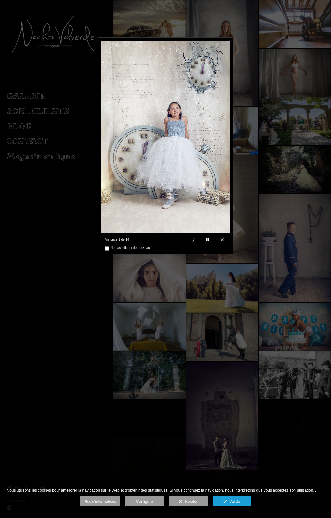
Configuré (144, 501)
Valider (232, 501)
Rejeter (188, 501)
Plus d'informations (99, 501)
